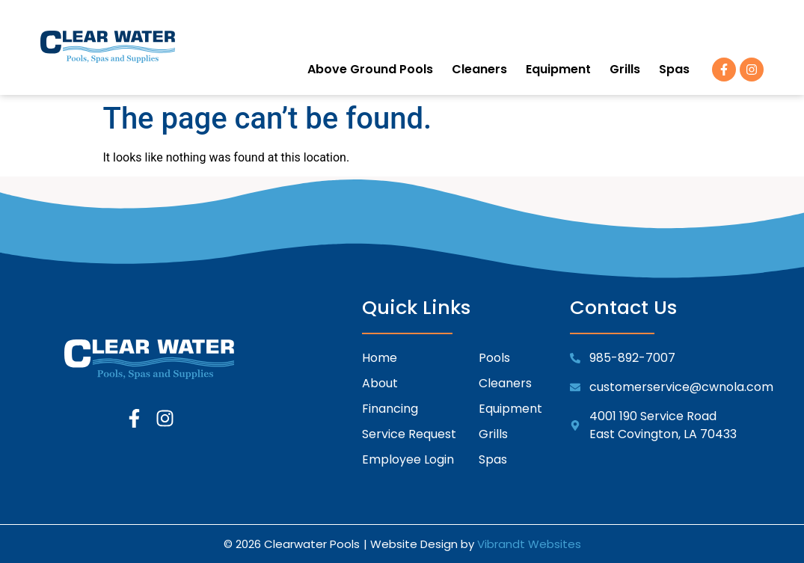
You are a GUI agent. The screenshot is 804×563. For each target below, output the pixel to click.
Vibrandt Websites (529, 544)
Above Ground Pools (370, 69)
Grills (625, 69)
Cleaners (479, 69)
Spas (674, 69)
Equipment (558, 69)
